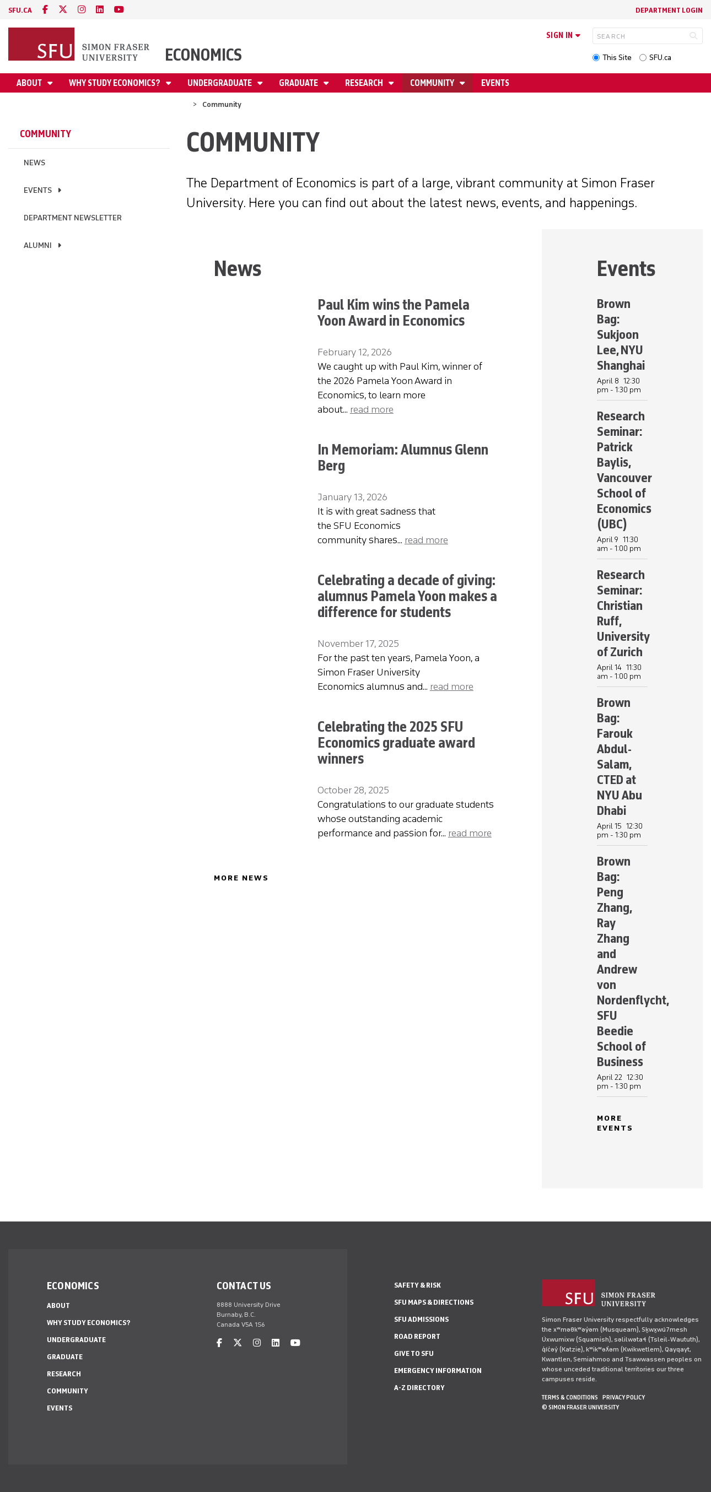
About (30, 83)
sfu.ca (20, 10)
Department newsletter (73, 218)
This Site (617, 57)
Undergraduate (220, 83)
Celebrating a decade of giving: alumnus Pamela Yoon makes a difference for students (407, 596)
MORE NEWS (242, 878)
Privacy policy (623, 1397)
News (34, 162)
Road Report (417, 1336)
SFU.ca (660, 57)
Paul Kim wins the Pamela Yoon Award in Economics (393, 312)
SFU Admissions (421, 1319)
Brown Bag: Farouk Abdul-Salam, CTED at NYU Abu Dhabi (619, 756)
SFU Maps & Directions (433, 1302)
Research (365, 83)
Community (433, 83)
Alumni (38, 245)
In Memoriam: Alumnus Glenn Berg (402, 457)
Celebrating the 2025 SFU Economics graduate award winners (396, 742)
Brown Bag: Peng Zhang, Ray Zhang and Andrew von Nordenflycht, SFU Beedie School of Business (633, 961)
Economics (203, 55)
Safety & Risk (417, 1285)
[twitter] (62, 9)
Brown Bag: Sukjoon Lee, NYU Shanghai (621, 334)
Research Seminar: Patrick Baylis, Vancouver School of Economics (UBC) (624, 470)
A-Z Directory (419, 1387)
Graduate (299, 83)
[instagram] (81, 9)
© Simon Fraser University (580, 1407)
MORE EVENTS (615, 1123)
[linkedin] (100, 9)
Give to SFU (414, 1353)
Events (495, 83)
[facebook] (45, 9)
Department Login (669, 10)
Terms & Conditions (570, 1397)
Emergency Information (438, 1370)
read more (372, 409)
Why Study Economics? (115, 83)
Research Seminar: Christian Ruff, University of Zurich (623, 612)
